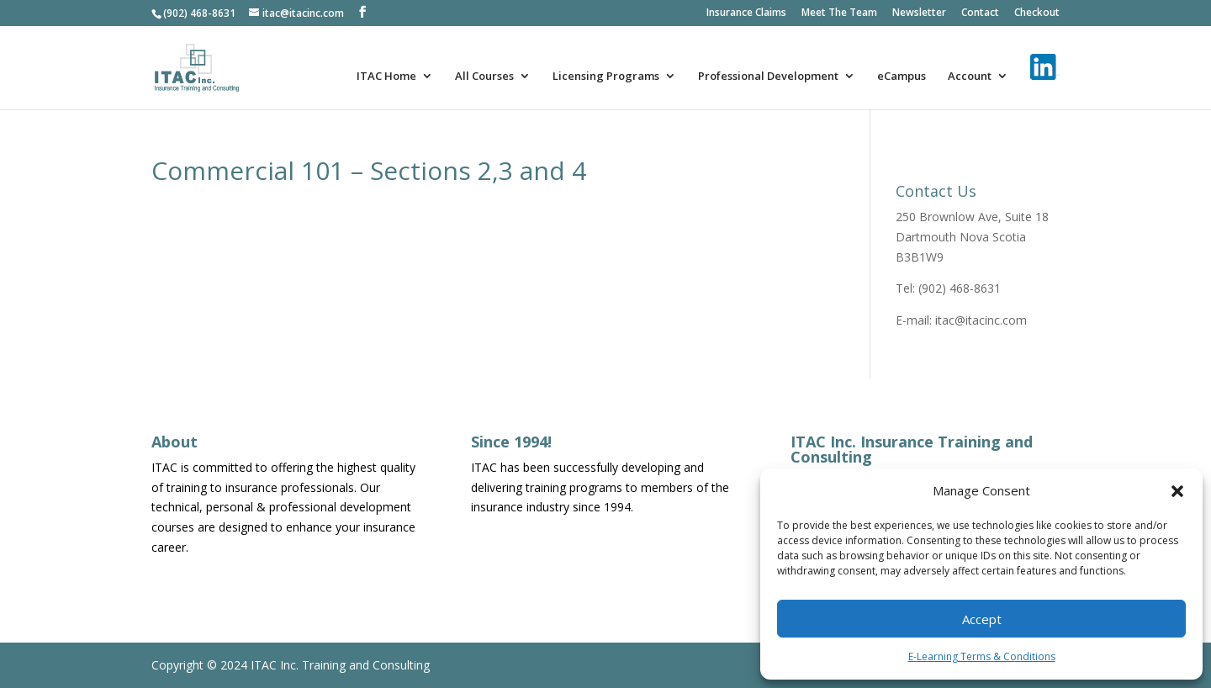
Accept (982, 619)
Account (970, 76)
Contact (980, 13)
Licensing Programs (606, 76)
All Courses (484, 76)
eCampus (901, 76)
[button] (1177, 491)
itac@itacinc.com (981, 320)
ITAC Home (386, 76)
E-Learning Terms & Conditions (981, 656)
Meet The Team (839, 13)
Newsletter (919, 13)
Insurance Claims (746, 13)
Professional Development (768, 76)
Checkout (1037, 13)
